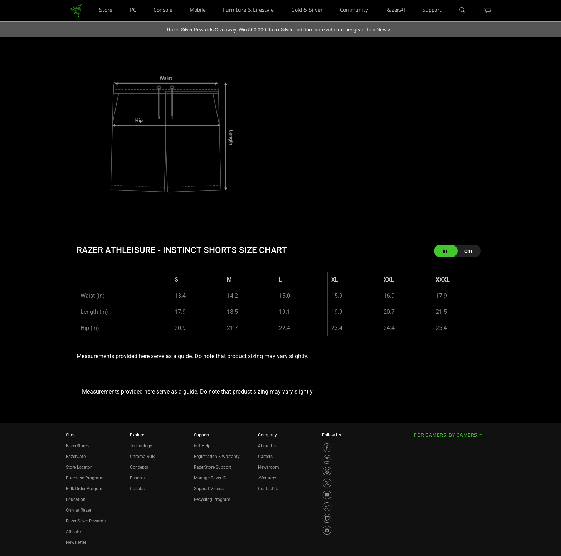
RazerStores (77, 445)
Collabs (137, 488)
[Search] (462, 10)
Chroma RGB (142, 456)
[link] (75, 10)
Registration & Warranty (217, 456)
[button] (487, 10)
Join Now (378, 30)
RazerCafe (76, 456)
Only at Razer (78, 510)
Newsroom (268, 467)
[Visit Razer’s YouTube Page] (327, 495)
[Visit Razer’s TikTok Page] (327, 507)
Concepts (139, 467)
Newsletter (76, 542)
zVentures (267, 478)
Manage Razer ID (210, 478)
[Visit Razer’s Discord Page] (327, 530)
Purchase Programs (85, 478)
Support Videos (209, 488)
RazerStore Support (212, 467)
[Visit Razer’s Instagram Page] (327, 459)
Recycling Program (212, 499)
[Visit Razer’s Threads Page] (327, 471)
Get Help (202, 445)
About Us (267, 445)
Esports (137, 478)
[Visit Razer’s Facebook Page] (327, 448)
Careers (265, 456)
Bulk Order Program (85, 488)
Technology (141, 445)
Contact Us (268, 488)
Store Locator (79, 467)
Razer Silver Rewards (86, 520)
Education (76, 499)
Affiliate (73, 531)
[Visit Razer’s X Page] (327, 483)
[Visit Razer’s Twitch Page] (327, 518)
